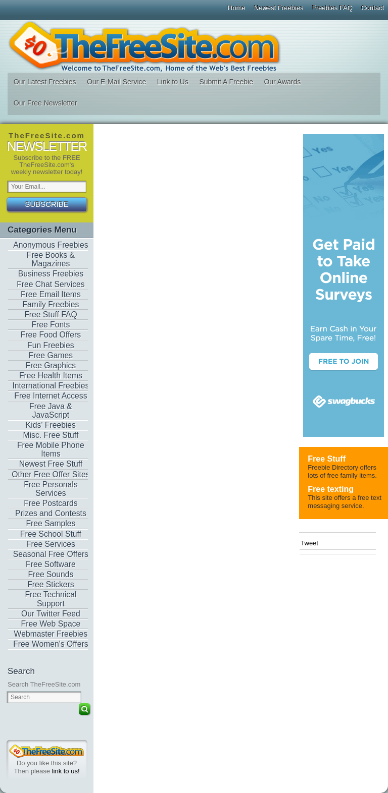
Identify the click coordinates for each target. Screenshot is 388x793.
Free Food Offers (51, 334)
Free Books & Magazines (51, 259)
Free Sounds (50, 574)
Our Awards (282, 82)
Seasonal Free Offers (50, 554)
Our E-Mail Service (116, 82)
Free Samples (51, 523)
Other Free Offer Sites (50, 474)
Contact (372, 8)
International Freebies (50, 385)
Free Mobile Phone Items (50, 449)
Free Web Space (51, 623)
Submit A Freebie (226, 82)
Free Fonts (50, 324)
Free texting (331, 489)
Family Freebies (51, 304)
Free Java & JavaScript (50, 410)
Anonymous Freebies (50, 245)
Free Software (51, 564)
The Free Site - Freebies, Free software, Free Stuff (194, 46)
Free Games (51, 355)
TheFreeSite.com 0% (46, 751)
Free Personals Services (51, 488)
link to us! (66, 771)
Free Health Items (50, 375)
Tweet (309, 543)
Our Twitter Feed (50, 613)
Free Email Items (51, 294)
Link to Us (172, 82)
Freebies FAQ (332, 8)
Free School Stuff (50, 534)
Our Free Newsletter (45, 103)
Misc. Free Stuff (51, 435)
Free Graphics (51, 365)
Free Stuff (327, 459)
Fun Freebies (50, 345)
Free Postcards (51, 503)
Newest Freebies (279, 8)
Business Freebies (50, 273)
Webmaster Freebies (51, 634)
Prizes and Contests (50, 513)
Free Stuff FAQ (50, 314)
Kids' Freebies (51, 425)
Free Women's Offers (50, 644)
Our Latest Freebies (45, 82)
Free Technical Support (50, 598)
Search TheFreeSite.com (44, 684)
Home (237, 8)
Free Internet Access (50, 395)
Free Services (50, 544)
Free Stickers (50, 584)
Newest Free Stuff (51, 464)
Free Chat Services (51, 284)
